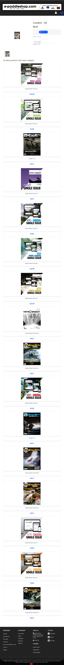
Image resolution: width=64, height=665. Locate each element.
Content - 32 (32, 158)
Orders (19, 636)
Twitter (52, 637)
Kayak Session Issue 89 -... (32, 403)
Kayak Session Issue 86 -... (32, 263)
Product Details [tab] (37, 41)
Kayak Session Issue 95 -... (32, 228)
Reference (35, 44)
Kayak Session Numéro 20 (32, 612)
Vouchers (20, 643)
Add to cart (43, 32)
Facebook (52, 633)
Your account (21, 630)
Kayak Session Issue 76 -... (32, 577)
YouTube (52, 640)
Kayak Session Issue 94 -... (32, 298)
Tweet (39, 36)
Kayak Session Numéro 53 (32, 333)
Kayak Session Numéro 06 (32, 473)
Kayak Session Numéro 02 (32, 507)
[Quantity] (36, 32)
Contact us (36, 640)
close (31, 663)
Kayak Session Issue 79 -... (32, 542)
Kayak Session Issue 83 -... (32, 88)
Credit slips (20, 638)
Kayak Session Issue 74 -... (32, 193)
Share (34, 36)
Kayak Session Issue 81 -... (32, 123)
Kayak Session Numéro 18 (32, 368)
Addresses (20, 640)
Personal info (21, 633)
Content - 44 (32, 438)
